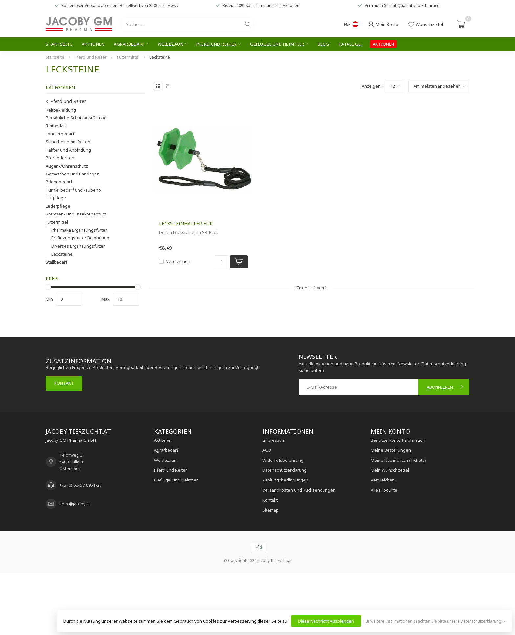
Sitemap (270, 510)
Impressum (273, 440)
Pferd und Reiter (216, 44)
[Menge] (221, 261)
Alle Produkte (384, 490)
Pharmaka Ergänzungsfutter (79, 230)
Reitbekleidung (61, 110)
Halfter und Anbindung (68, 150)
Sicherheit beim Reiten (68, 142)
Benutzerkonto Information (398, 440)
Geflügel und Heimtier (277, 44)
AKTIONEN (383, 44)
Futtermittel (128, 57)
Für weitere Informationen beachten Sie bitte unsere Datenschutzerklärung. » (434, 621)
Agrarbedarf (129, 44)
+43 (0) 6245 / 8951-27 (80, 485)
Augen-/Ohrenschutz (67, 166)
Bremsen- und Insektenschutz (76, 214)
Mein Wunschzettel (390, 470)
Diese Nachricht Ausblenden (326, 621)
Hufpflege (56, 198)
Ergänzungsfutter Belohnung (80, 238)
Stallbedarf (56, 262)
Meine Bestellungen (391, 450)
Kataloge (350, 44)
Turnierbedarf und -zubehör (74, 190)
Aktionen (93, 44)
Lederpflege (58, 206)
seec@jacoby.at (74, 504)
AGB (266, 450)
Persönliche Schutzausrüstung (76, 118)
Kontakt (64, 383)
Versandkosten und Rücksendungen (299, 490)
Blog (323, 44)
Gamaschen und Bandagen (73, 174)
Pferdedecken (60, 158)
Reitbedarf (56, 126)
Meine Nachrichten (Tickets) (398, 460)
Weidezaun (171, 44)
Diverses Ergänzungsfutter (78, 246)
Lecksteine (159, 57)
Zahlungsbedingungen (285, 480)
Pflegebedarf (59, 182)
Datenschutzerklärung (284, 470)
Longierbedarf (60, 134)
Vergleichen (178, 261)
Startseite (59, 44)
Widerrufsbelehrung (282, 460)
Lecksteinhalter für (186, 223)
